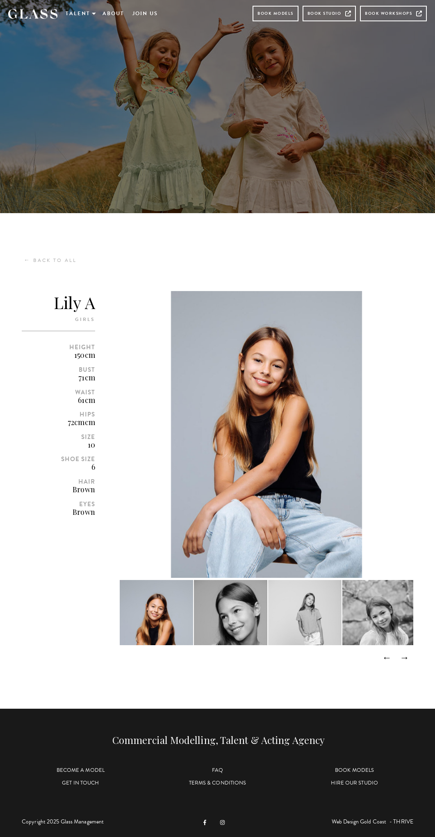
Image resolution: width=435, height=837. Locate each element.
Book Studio (329, 13)
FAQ (217, 770)
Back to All (50, 260)
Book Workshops (393, 13)
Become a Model (81, 770)
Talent (78, 13)
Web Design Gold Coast (359, 821)
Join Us (145, 13)
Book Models (275, 13)
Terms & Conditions (217, 783)
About (113, 13)
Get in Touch (80, 783)
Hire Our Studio (354, 783)
